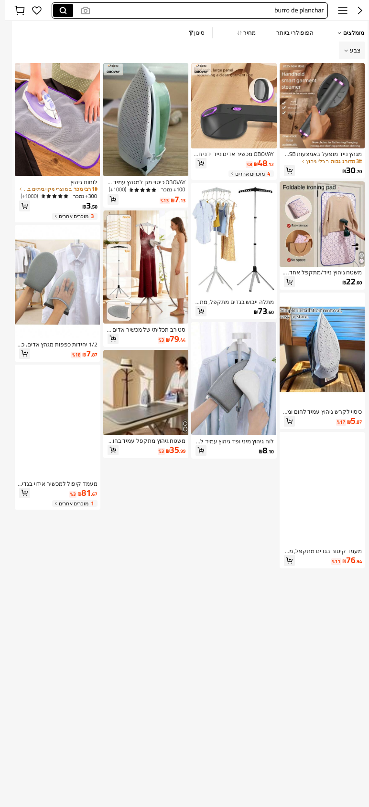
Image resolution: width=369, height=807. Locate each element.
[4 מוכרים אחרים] (246, 173)
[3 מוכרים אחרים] (69, 216)
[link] (317, 154)
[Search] (58, 10)
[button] (204, 10)
